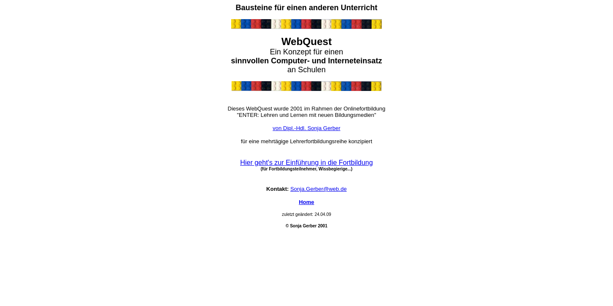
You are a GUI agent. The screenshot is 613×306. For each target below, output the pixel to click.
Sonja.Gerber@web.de (318, 189)
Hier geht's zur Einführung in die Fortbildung (306, 162)
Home (306, 202)
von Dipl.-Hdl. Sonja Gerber (307, 128)
